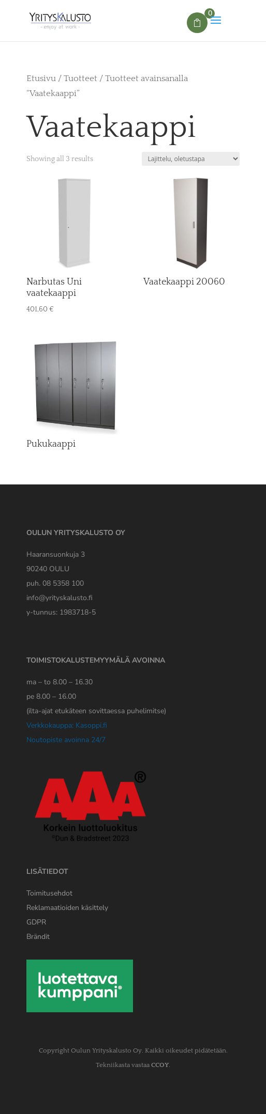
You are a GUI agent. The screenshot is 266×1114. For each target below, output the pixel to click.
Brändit (38, 937)
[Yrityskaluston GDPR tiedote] (36, 922)
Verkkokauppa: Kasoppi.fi (66, 725)
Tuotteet (80, 78)
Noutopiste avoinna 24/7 (66, 740)
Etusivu (41, 78)
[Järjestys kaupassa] (191, 159)
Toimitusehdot (49, 893)
